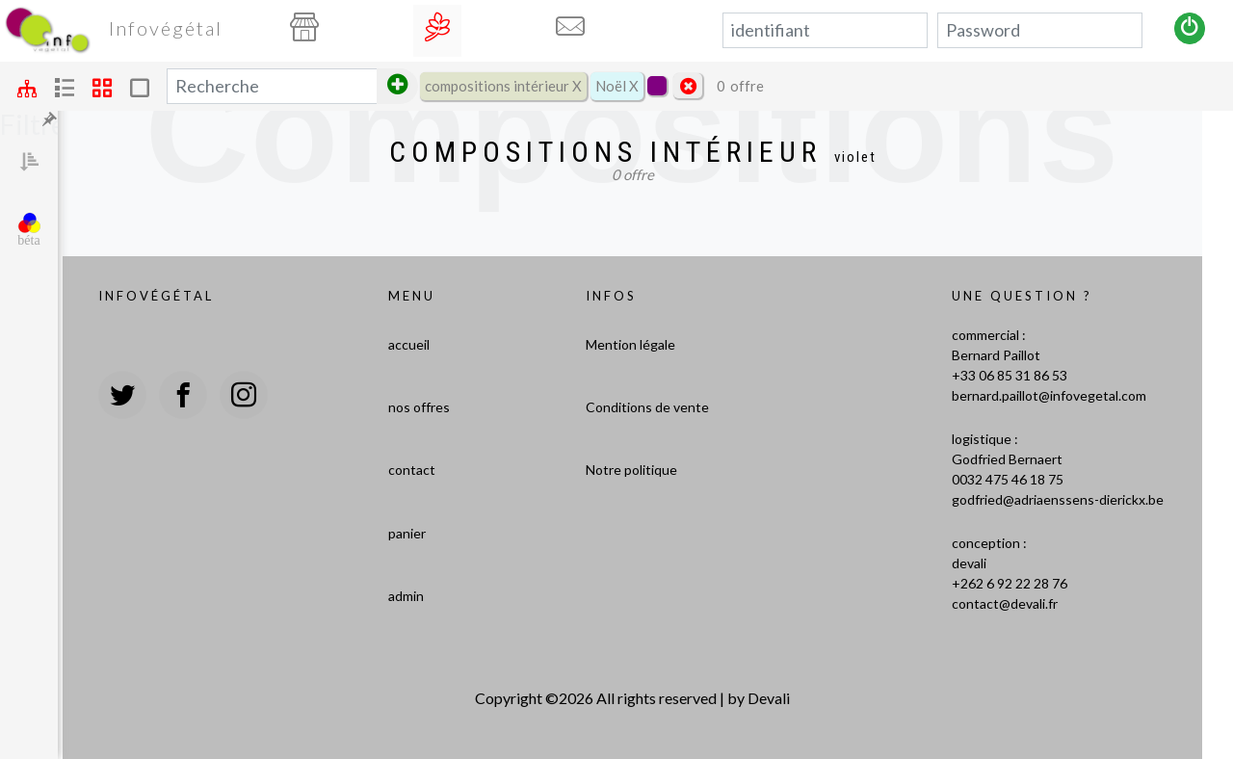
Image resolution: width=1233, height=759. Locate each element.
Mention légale (630, 344)
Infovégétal (166, 27)
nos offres (419, 407)
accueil (409, 344)
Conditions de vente (647, 407)
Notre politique (631, 469)
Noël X (617, 85)
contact (411, 469)
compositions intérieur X (503, 85)
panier (407, 533)
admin (406, 596)
